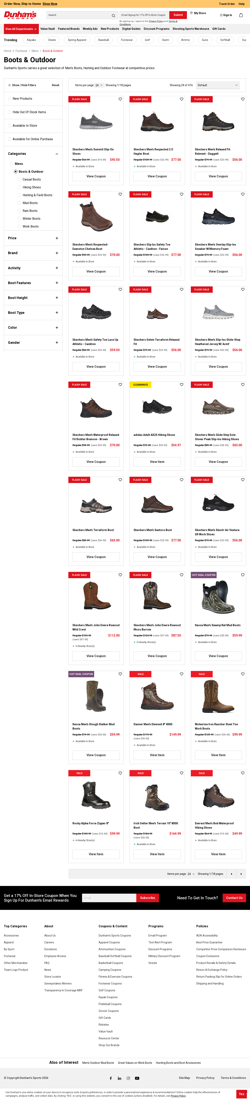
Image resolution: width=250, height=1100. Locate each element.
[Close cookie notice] (246, 1091)
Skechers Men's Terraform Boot (93, 530)
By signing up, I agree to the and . (148, 23)
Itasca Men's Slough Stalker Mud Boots (93, 726)
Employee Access (55, 956)
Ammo (185, 40)
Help (242, 3)
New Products (22, 98)
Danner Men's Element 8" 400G (153, 724)
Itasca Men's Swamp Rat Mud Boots (218, 625)
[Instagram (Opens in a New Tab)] (128, 1078)
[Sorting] (218, 85)
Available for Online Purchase (33, 139)
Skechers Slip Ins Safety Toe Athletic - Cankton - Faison (152, 246)
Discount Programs (160, 949)
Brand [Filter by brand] (33, 253)
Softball (225, 40)
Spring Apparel (77, 40)
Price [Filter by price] (33, 238)
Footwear (127, 40)
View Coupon (96, 176)
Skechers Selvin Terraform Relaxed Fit (156, 342)
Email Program (157, 935)
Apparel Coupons (109, 942)
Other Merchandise (16, 963)
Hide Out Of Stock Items (29, 112)
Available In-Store (25, 125)
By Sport (9, 949)
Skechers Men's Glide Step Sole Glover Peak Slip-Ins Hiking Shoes (217, 437)
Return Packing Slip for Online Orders (219, 976)
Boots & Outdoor (31, 171)
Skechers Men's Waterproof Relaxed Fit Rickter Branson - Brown (95, 437)
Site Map (184, 1077)
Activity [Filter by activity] (33, 268)
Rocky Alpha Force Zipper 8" (90, 823)
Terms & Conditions (233, 1077)
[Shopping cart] (241, 15)
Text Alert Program (160, 942)
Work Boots (31, 226)
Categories (33, 153)
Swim (165, 40)
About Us (50, 935)
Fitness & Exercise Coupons (115, 976)
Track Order (227, 3)
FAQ (46, 963)
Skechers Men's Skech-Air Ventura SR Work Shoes (217, 532)
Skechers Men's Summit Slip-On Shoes (93, 151)
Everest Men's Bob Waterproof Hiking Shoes (214, 825)
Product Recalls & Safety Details (216, 963)
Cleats (52, 40)
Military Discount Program (164, 956)
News (47, 969)
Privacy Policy (156, 21)
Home (7, 50)
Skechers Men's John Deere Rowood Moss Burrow (157, 627)
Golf (147, 40)
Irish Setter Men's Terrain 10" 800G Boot (156, 825)
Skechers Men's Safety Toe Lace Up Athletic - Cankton (95, 342)
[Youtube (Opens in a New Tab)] (137, 1078)
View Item (157, 462)
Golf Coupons (107, 990)
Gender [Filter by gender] (33, 342)
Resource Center (109, 1038)
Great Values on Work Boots (135, 1062)
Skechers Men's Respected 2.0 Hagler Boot (153, 151)
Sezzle (152, 963)
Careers (49, 942)
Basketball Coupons (111, 963)
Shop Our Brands (109, 1045)
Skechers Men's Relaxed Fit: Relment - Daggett (213, 151)
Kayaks (31, 40)
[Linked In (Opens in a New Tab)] (119, 1078)
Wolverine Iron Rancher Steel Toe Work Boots (216, 726)
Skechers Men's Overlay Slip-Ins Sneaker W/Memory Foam (215, 246)
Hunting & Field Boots (37, 195)
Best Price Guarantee (209, 942)
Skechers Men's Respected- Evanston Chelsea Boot (90, 246)
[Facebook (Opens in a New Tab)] (111, 1078)
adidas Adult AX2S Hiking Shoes (154, 434)
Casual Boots (32, 179)
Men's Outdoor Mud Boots (98, 1062)
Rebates (104, 1024)
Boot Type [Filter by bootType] (33, 313)
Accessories (11, 935)
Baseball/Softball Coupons (115, 956)
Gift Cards (105, 1017)
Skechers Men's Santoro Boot (153, 530)
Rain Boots (30, 211)
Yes (241, 1094)
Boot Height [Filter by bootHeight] (33, 298)
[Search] (82, 15)
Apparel (9, 942)
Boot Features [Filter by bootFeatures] (33, 283)
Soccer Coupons (109, 1010)
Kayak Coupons (108, 997)
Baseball (103, 40)
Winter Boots (31, 218)
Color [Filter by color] (33, 327)
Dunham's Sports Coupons (115, 935)
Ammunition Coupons (112, 949)
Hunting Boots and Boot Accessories (178, 1062)
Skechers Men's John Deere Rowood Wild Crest (96, 627)
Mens (19, 164)
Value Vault (106, 1031)
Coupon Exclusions (207, 956)
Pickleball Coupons (110, 1004)
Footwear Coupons (110, 983)
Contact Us (234, 898)
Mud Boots (30, 203)
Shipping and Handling (210, 983)
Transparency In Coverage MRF (63, 990)
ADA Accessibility (207, 935)
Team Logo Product (16, 969)
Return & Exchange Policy (212, 969)
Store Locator (52, 976)
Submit (178, 14)
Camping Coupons (110, 969)
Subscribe (147, 898)
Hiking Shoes (32, 187)
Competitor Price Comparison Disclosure (221, 949)
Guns (205, 40)
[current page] (99, 85)
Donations (50, 949)
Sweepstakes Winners (58, 983)
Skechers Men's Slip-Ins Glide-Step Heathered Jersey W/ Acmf (217, 342)
